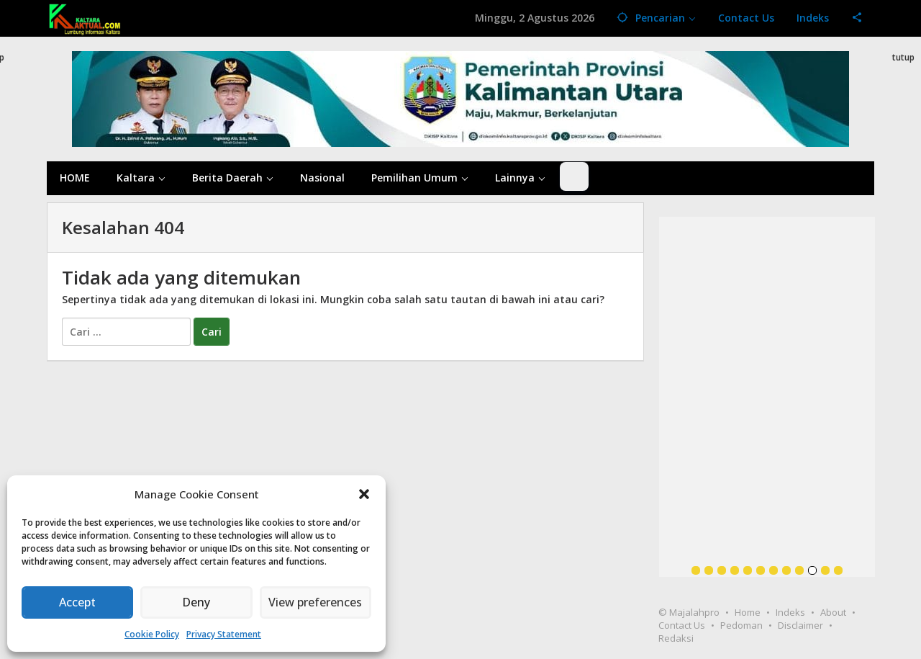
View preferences (315, 603)
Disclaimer (800, 625)
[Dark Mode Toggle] (574, 176)
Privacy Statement (223, 634)
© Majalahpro (689, 612)
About (833, 612)
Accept (78, 603)
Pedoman (741, 625)
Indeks (790, 612)
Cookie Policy (151, 634)
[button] (364, 494)
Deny (196, 603)
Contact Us (681, 625)
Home (748, 612)
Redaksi (676, 638)
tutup (903, 57)
